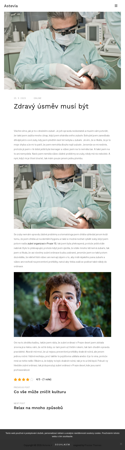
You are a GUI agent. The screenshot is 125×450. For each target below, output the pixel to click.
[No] (121, 443)
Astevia (11, 6)
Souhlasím (62, 444)
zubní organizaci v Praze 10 (42, 243)
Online (38, 98)
